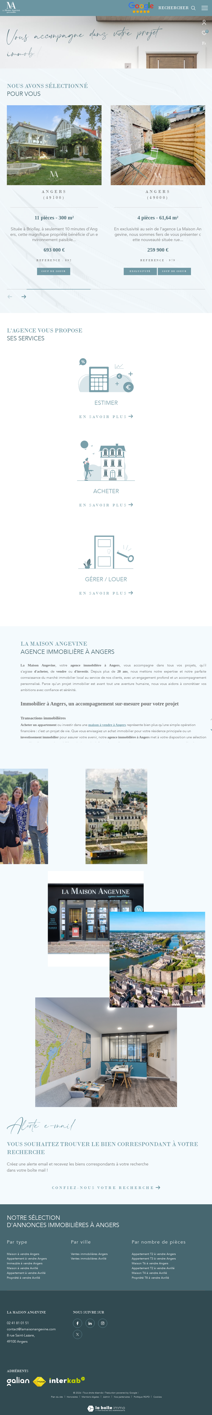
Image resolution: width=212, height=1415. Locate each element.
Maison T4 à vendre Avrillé (149, 1273)
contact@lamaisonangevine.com (31, 1329)
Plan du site (57, 1397)
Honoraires (72, 1397)
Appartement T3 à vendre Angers (154, 1259)
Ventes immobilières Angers (89, 1254)
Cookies (157, 1397)
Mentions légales (91, 1397)
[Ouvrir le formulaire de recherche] (177, 8)
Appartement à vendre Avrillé (26, 1273)
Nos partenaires (122, 1397)
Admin (107, 1397)
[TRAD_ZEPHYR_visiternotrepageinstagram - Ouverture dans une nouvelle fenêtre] (102, 1323)
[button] (24, 297)
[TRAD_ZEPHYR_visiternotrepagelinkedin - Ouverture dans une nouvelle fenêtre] (90, 1323)
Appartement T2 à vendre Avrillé (153, 1268)
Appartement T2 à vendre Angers (154, 1254)
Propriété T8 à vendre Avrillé (150, 1278)
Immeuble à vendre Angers (25, 1263)
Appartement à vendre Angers (27, 1259)
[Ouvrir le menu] (204, 8)
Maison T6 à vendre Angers (150, 1263)
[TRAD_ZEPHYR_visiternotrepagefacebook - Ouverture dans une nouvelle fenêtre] (77, 1323)
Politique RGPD (142, 1397)
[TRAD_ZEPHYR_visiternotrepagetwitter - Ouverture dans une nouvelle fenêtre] (77, 1334)
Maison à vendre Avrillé (22, 1268)
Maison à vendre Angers (23, 1254)
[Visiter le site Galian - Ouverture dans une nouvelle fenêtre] (18, 1381)
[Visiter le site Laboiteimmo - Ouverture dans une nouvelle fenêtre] (106, 1405)
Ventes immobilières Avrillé (88, 1259)
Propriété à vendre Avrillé (23, 1278)
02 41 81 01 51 (18, 1323)
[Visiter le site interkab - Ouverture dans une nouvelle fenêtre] (67, 1380)
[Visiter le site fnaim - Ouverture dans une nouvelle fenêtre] (39, 1382)
